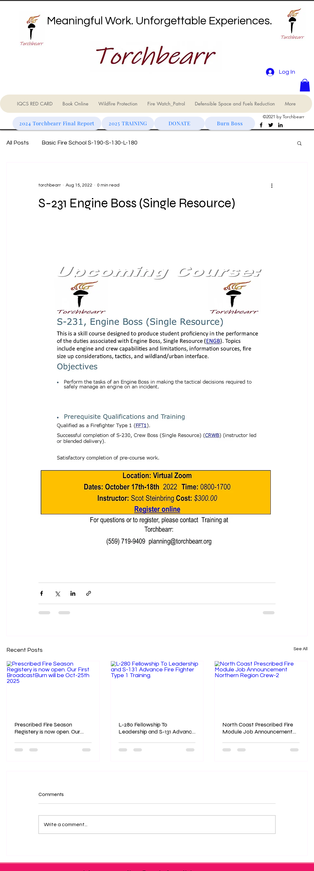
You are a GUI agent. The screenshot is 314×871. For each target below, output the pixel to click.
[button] (305, 85)
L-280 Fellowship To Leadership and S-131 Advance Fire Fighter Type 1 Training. (157, 728)
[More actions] (272, 185)
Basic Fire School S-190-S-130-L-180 (89, 143)
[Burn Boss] (230, 123)
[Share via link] (89, 593)
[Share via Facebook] (41, 593)
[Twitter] (271, 125)
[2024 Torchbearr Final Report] (56, 123)
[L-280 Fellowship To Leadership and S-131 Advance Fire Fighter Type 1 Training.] (157, 687)
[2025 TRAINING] (128, 123)
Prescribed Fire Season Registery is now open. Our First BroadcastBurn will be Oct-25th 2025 (48, 728)
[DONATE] (179, 123)
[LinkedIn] (280, 125)
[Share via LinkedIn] (73, 593)
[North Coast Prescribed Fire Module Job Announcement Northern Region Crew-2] (261, 687)
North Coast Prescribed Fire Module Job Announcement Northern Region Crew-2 (257, 728)
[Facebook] (261, 125)
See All (300, 649)
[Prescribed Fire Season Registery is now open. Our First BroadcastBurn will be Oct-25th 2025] (53, 687)
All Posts (17, 143)
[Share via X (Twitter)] (57, 593)
